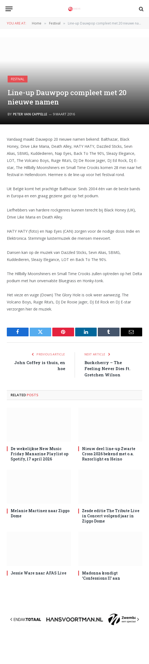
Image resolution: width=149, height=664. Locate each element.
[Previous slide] (11, 619)
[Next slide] (138, 619)
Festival (17, 79)
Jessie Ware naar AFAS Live (38, 573)
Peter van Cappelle (30, 114)
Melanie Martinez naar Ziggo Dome (40, 513)
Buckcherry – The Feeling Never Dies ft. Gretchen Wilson (107, 368)
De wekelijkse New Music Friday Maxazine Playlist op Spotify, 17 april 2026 (39, 454)
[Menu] (9, 9)
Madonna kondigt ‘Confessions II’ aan (101, 575)
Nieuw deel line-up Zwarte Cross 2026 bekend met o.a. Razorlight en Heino (108, 454)
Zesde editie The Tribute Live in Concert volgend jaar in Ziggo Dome (110, 516)
